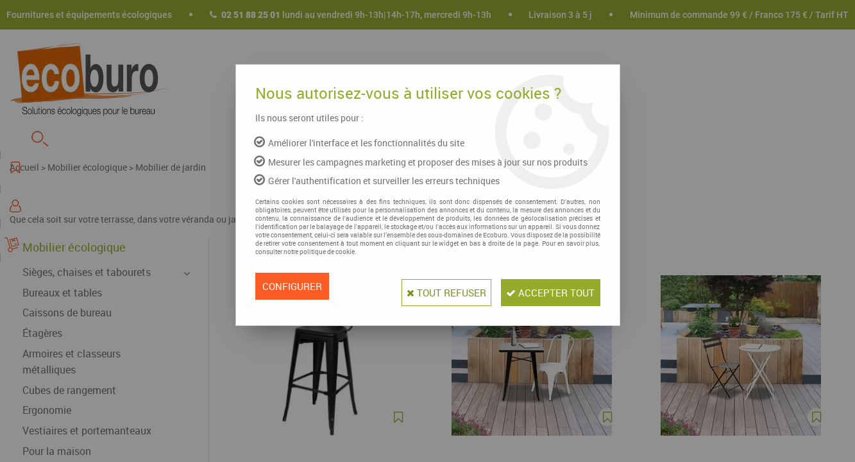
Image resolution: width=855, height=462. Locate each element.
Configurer (294, 286)
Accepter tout (544, 286)
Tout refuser (427, 286)
